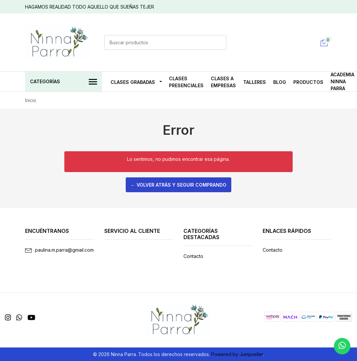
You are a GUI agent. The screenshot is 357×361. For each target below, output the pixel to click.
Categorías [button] (63, 82)
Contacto (193, 256)
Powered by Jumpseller (237, 354)
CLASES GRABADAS (133, 82)
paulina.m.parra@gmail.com (64, 250)
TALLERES (254, 82)
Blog (279, 82)
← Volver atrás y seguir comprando (178, 185)
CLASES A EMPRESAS (223, 82)
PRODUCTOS (308, 82)
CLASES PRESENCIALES (186, 82)
